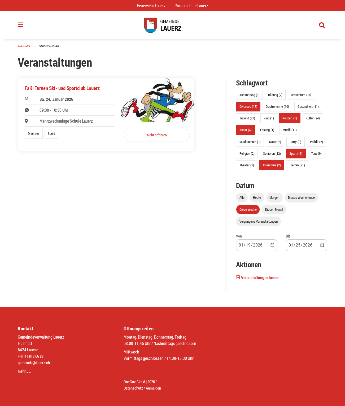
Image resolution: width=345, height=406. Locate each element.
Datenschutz (134, 388)
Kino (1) (269, 121)
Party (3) (295, 144)
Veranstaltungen (51, 48)
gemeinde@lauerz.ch (35, 362)
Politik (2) (316, 144)
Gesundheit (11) (308, 109)
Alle (241, 200)
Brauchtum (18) (301, 97)
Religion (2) (247, 156)
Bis (288, 238)
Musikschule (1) (250, 144)
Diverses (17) (248, 109)
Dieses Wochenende (301, 200)
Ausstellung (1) (249, 97)
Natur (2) (275, 144)
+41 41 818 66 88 (32, 356)
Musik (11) (290, 132)
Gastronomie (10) (277, 109)
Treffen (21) (297, 168)
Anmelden (155, 388)
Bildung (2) (275, 97)
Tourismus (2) (272, 168)
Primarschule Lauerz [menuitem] (193, 5)
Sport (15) (296, 156)
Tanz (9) (316, 156)
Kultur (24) (313, 121)
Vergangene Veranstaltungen (258, 224)
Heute (257, 200)
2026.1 (155, 381)
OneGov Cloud (135, 381)
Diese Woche (248, 212)
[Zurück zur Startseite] (172, 26)
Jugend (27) (247, 121)
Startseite (25, 48)
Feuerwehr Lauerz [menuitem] (153, 5)
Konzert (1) (289, 121)
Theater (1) (246, 168)
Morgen (274, 200)
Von (239, 238)
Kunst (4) (245, 132)
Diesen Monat (274, 212)
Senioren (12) (272, 156)
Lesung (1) (267, 132)
